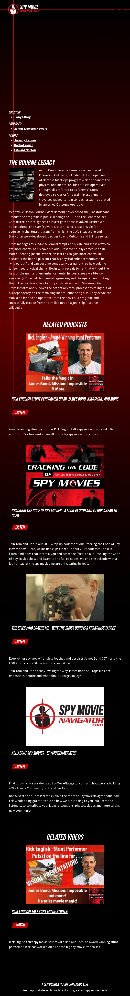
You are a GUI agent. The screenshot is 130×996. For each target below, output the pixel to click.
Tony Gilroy (22, 117)
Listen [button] (20, 412)
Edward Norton (25, 150)
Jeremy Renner (25, 140)
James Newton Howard (31, 129)
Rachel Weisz (23, 145)
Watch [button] (20, 925)
